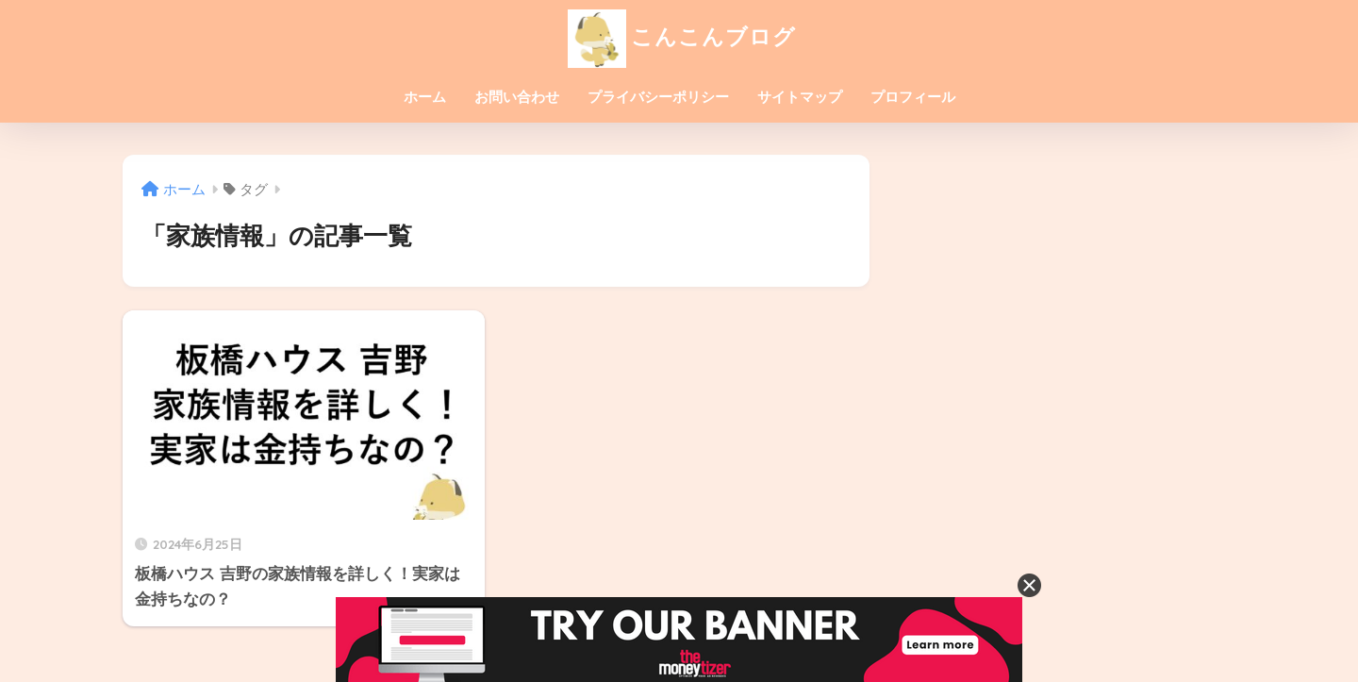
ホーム (425, 97)
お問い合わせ (516, 97)
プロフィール (912, 97)
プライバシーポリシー (658, 97)
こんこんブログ (679, 36)
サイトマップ (799, 97)
